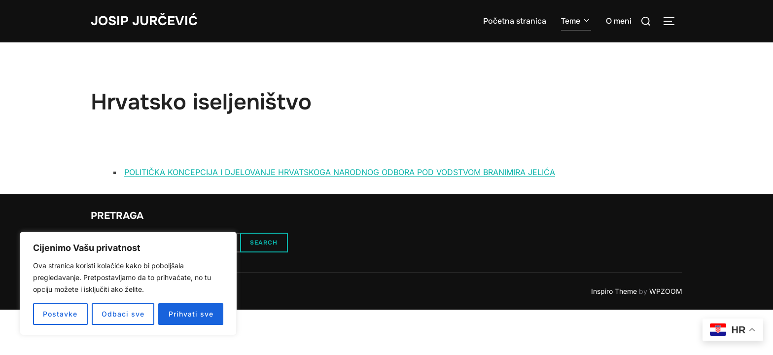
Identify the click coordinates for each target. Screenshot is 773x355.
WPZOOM (665, 291)
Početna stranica (514, 21)
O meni (619, 21)
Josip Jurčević (144, 21)
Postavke (60, 314)
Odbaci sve (123, 314)
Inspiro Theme (614, 291)
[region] (128, 283)
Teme (576, 21)
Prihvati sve (191, 314)
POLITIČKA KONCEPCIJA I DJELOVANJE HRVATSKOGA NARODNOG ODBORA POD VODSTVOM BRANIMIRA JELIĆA (339, 172)
